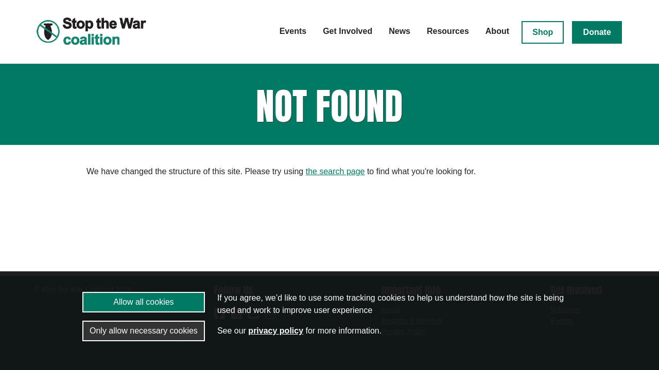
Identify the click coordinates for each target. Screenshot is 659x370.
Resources (448, 31)
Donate (597, 32)
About (497, 31)
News (399, 31)
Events (293, 31)
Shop (542, 32)
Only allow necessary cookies (144, 330)
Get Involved (347, 31)
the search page (335, 171)
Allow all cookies (143, 302)
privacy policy (275, 330)
